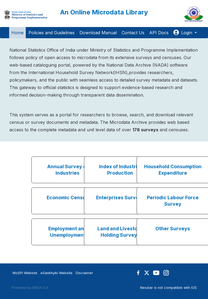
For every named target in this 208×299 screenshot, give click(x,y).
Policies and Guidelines (51, 32)
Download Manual (98, 32)
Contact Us (133, 32)
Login (183, 32)
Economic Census (67, 197)
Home (17, 32)
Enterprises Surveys (120, 197)
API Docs (159, 32)
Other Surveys (172, 228)
